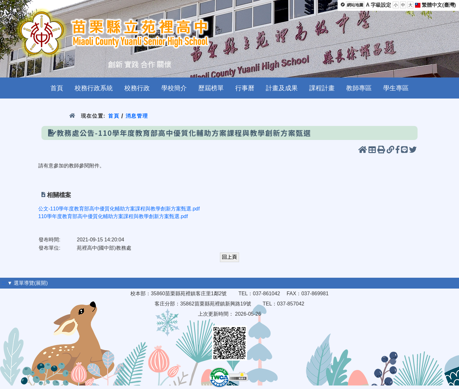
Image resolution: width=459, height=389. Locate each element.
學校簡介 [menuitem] (174, 88)
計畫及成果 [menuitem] (282, 88)
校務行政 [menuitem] (137, 88)
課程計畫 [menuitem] (322, 88)
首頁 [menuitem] (56, 88)
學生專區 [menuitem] (396, 88)
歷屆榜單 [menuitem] (211, 88)
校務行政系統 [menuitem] (94, 88)
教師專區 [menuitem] (359, 88)
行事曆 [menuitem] (244, 88)
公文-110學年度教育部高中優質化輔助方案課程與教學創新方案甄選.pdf (119, 208)
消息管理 (137, 116)
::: (4, 283)
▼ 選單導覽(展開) (27, 283)
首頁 (113, 116)
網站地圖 (355, 5)
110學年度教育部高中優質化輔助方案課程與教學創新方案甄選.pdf (113, 216)
